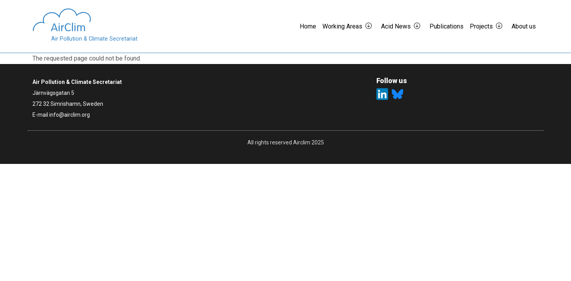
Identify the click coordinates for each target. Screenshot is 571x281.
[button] (371, 26)
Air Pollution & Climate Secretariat (94, 39)
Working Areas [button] (342, 26)
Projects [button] (481, 26)
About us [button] (524, 26)
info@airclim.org (69, 115)
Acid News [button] (396, 26)
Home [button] (308, 26)
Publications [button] (447, 26)
